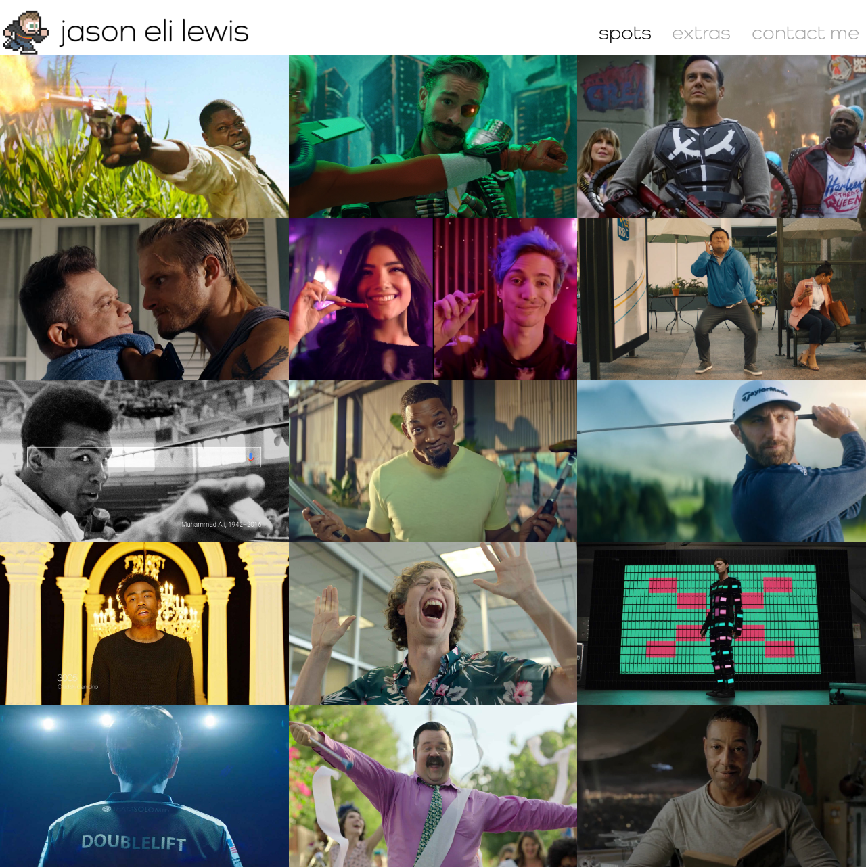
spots (625, 32)
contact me (805, 32)
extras (701, 32)
